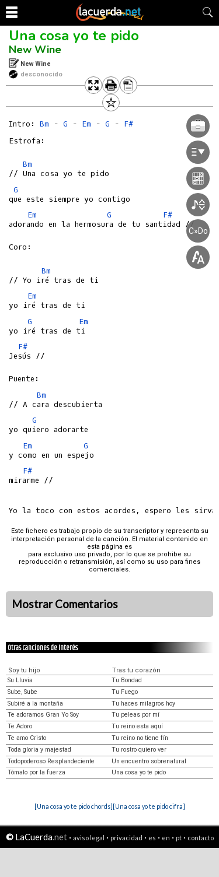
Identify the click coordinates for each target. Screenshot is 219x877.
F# (22, 347)
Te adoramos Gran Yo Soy (43, 714)
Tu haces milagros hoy (143, 703)
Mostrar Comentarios (65, 604)
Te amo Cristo (27, 738)
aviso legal (89, 837)
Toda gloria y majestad (39, 749)
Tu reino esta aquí (137, 726)
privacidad (126, 837)
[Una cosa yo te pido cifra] (149, 806)
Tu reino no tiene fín (140, 738)
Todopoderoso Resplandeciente (51, 761)
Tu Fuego (125, 692)
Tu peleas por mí (135, 714)
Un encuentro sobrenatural (149, 761)
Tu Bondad (127, 680)
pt (179, 837)
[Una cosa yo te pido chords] (73, 806)
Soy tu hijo (24, 670)
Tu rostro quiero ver (139, 749)
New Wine (35, 50)
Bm (44, 124)
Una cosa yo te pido (74, 35)
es (152, 837)
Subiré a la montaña (35, 703)
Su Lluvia (20, 680)
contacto (200, 837)
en (166, 837)
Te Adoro (20, 726)
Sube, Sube (22, 692)
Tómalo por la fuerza (36, 772)
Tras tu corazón (136, 670)
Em (32, 215)
